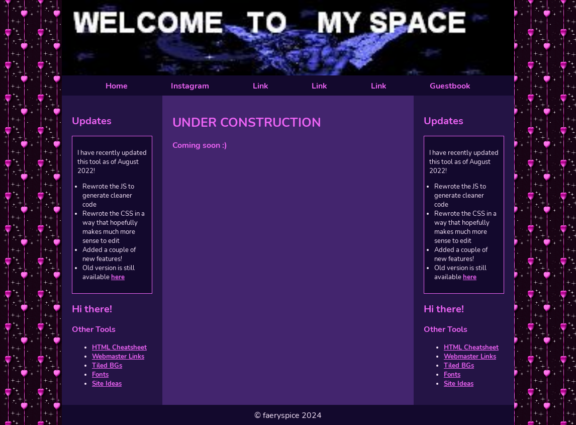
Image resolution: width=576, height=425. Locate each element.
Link (260, 86)
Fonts (100, 374)
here (118, 277)
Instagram (190, 86)
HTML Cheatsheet (119, 347)
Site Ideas (107, 383)
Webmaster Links (118, 356)
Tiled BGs (107, 365)
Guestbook (450, 86)
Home (117, 86)
